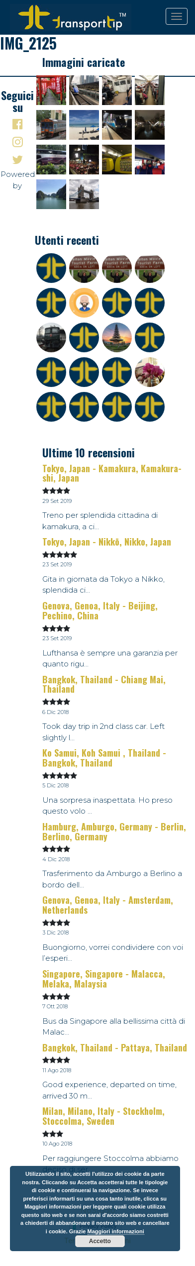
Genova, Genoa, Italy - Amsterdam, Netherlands (107, 904)
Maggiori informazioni (116, 1231)
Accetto (100, 1241)
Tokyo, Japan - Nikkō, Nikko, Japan (106, 541)
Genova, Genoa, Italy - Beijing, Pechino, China (100, 610)
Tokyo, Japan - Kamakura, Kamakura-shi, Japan (112, 473)
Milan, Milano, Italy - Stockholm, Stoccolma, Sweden (103, 1115)
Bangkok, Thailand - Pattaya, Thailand (114, 1047)
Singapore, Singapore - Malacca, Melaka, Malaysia (103, 978)
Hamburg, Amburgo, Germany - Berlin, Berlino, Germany (114, 831)
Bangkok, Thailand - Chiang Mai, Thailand (104, 684)
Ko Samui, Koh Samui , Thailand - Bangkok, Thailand (104, 757)
